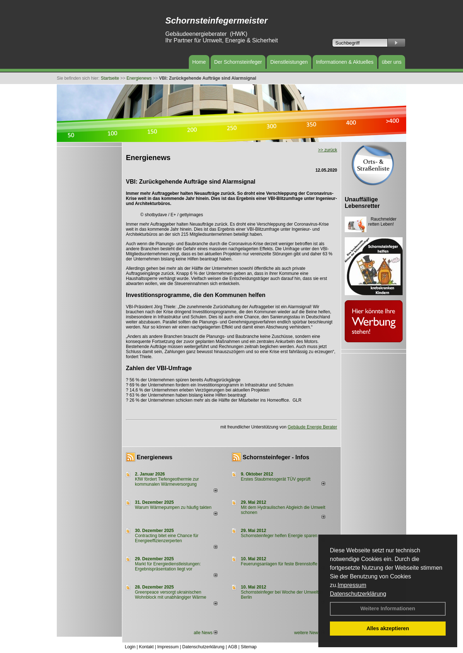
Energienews (155, 457)
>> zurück (327, 149)
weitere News (309, 632)
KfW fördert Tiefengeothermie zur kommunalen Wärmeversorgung (167, 482)
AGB (232, 646)
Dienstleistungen (289, 62)
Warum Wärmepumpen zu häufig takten (173, 507)
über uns (392, 62)
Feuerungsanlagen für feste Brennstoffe (279, 563)
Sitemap (248, 646)
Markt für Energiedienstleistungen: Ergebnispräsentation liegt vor (168, 566)
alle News (205, 632)
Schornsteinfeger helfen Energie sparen (279, 535)
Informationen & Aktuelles (345, 62)
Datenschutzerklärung (358, 594)
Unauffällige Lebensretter (362, 202)
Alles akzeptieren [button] (387, 628)
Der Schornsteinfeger (238, 62)
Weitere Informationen (387, 608)
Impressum (351, 585)
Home (199, 62)
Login (130, 646)
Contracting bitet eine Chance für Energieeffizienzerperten (166, 538)
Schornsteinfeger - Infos (276, 457)
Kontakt (146, 646)
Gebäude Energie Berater (312, 427)
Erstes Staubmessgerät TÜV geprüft (276, 479)
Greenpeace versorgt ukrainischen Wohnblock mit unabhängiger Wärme (170, 595)
